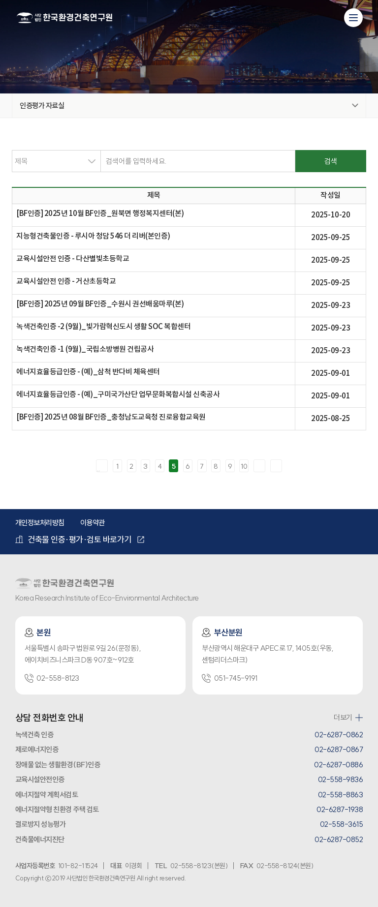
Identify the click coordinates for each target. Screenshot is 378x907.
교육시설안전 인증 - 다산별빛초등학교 (72, 259)
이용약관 (92, 522)
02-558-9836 (340, 779)
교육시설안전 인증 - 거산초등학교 (66, 281)
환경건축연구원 (64, 18)
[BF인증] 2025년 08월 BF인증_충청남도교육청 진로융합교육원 (111, 417)
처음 (102, 465)
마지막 (276, 465)
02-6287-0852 (339, 839)
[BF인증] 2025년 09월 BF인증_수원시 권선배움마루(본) (100, 304)
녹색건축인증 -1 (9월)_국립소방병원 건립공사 (85, 349)
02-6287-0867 (339, 749)
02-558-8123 (52, 678)
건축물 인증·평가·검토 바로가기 (73, 539)
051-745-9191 (229, 678)
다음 (259, 465)
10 (244, 466)
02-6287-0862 (339, 734)
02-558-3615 (341, 824)
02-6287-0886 (338, 764)
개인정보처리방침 (39, 522)
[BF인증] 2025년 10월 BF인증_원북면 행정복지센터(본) (100, 214)
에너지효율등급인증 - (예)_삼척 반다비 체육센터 (88, 372)
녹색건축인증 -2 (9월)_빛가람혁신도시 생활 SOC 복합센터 (103, 327)
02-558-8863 (340, 794)
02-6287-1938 (339, 809)
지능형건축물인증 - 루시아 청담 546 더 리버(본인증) (93, 236)
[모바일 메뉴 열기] (353, 17)
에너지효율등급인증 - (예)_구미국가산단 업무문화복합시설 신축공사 (118, 395)
